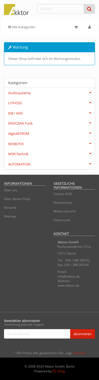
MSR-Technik (51, 153)
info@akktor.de (69, 276)
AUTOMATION (51, 164)
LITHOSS (51, 102)
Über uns (10, 190)
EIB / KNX (51, 113)
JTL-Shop (58, 371)
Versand (10, 207)
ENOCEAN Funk (51, 123)
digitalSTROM (51, 133)
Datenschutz (63, 202)
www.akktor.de (68, 285)
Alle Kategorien (21, 27)
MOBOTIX (51, 143)
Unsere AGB (63, 194)
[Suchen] (60, 8)
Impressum (62, 220)
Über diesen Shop (17, 199)
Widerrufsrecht (65, 211)
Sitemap (10, 216)
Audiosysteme (51, 92)
